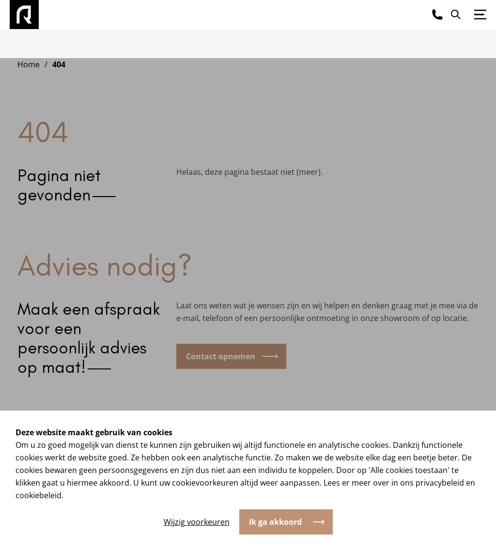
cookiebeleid (39, 495)
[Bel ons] (437, 14)
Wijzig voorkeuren (197, 522)
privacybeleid (440, 482)
